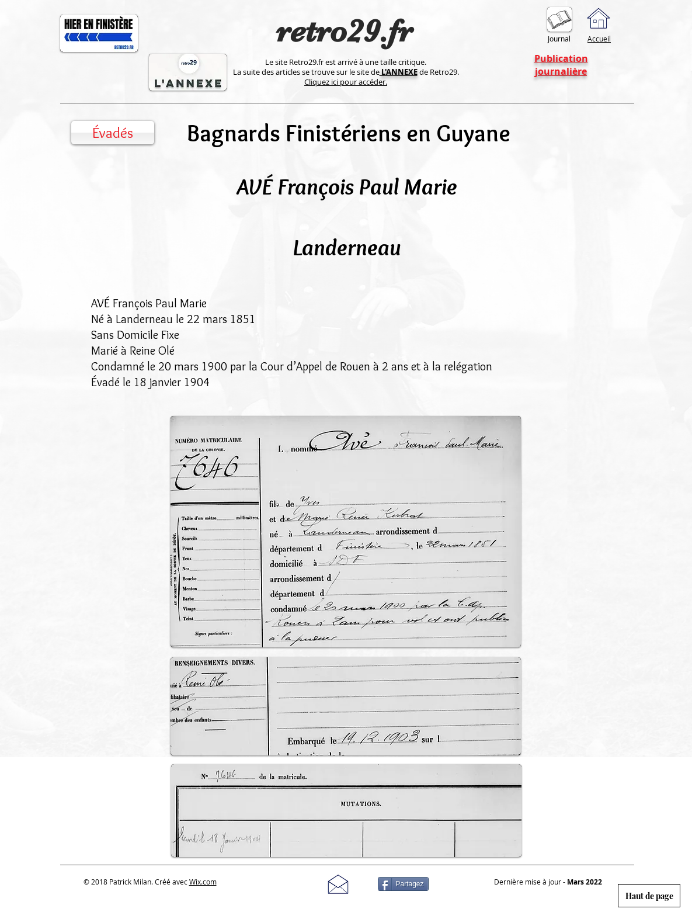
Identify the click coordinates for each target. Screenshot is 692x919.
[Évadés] (112, 132)
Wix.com (203, 881)
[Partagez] (403, 884)
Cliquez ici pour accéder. (345, 82)
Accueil (599, 38)
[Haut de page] (649, 895)
